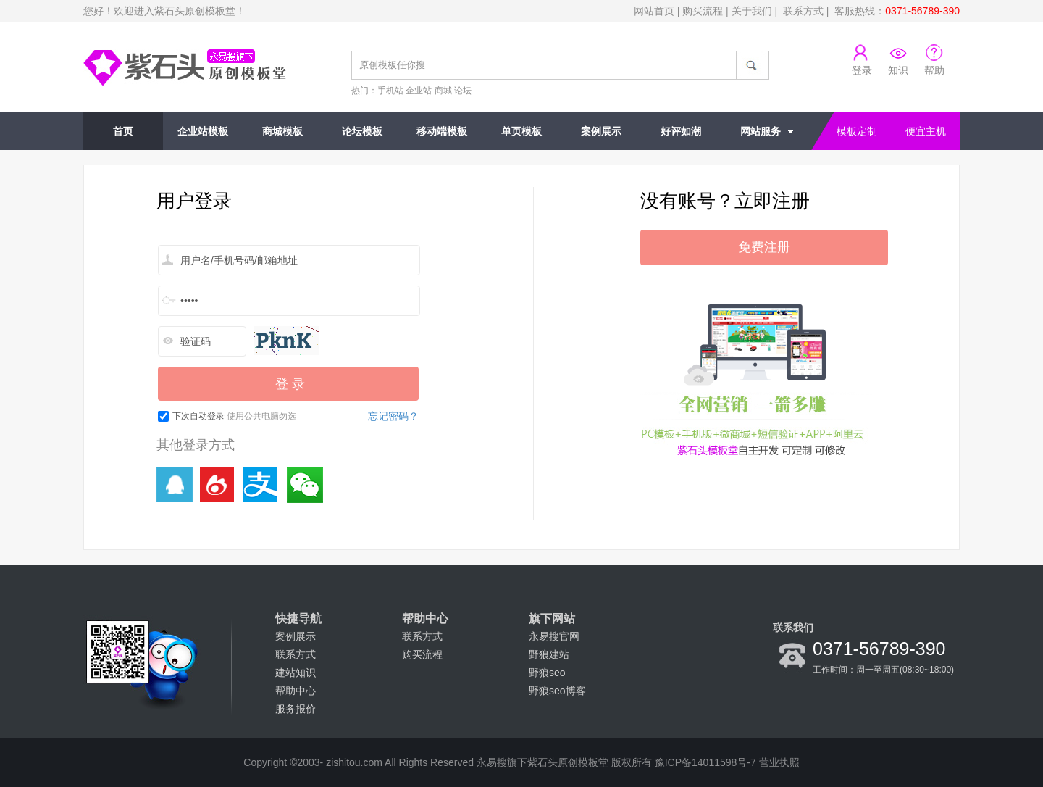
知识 (898, 70)
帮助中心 (295, 690)
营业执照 (779, 762)
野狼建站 (549, 654)
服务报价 (295, 709)
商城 (443, 91)
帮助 (934, 70)
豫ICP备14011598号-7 (705, 762)
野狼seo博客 (557, 690)
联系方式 (803, 11)
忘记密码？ (393, 416)
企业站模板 (202, 131)
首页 (123, 131)
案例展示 (601, 131)
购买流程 (702, 11)
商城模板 (282, 131)
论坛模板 (362, 131)
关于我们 (752, 11)
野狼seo (547, 672)
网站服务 (760, 131)
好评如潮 (681, 131)
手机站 (390, 91)
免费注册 (764, 247)
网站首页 (654, 11)
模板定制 (857, 131)
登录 (862, 70)
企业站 (419, 91)
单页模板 (521, 131)
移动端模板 (441, 131)
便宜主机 (925, 131)
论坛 (463, 91)
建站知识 (295, 672)
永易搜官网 (554, 636)
